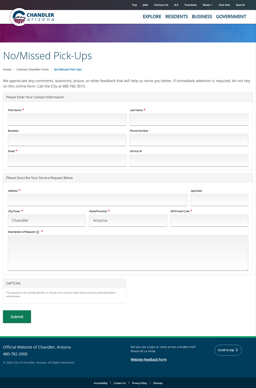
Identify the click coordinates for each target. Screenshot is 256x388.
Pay (134, 5)
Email (11, 151)
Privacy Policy (139, 383)
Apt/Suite (196, 191)
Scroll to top (228, 350)
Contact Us (161, 5)
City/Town (14, 211)
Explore (152, 16)
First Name (14, 110)
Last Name (136, 110)
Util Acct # (136, 151)
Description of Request (23, 232)
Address (13, 191)
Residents (176, 16)
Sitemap (157, 383)
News (208, 5)
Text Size (224, 5)
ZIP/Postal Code (179, 211)
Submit (18, 316)
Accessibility (100, 383)
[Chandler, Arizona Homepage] (48, 17)
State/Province (98, 211)
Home (7, 69)
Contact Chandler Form (33, 69)
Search (240, 5)
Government (231, 16)
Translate (190, 5)
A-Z (176, 5)
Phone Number (139, 131)
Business (202, 16)
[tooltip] (37, 232)
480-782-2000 (15, 354)
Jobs (145, 5)
